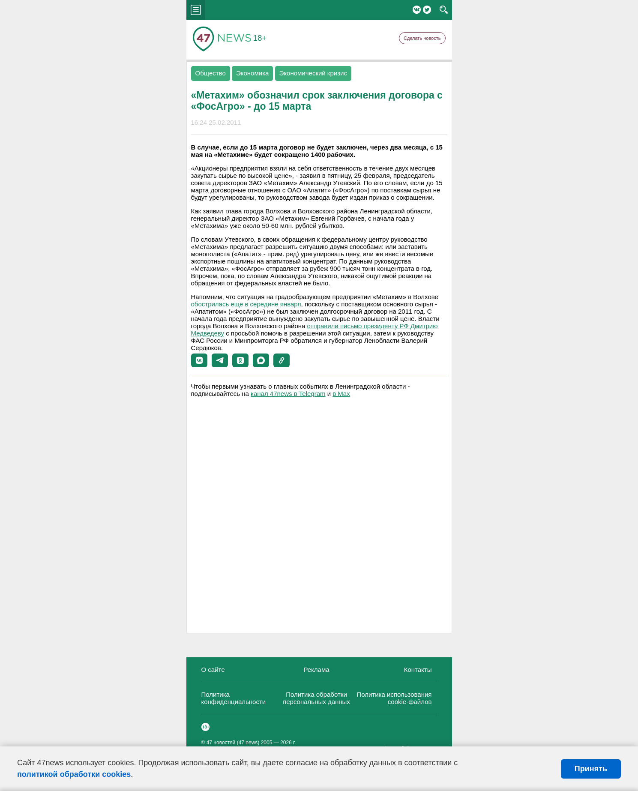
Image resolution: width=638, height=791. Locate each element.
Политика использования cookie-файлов (393, 698)
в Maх (341, 393)
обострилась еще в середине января (246, 304)
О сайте (213, 669)
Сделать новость (422, 38)
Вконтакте (417, 10)
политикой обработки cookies (74, 774)
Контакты (418, 669)
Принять (591, 768)
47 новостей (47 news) (233, 743)
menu (195, 10)
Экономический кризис (313, 73)
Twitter (427, 10)
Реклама (316, 669)
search (443, 10)
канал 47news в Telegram (288, 393)
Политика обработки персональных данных (316, 698)
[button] (199, 360)
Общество (210, 73)
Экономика (252, 73)
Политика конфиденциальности (233, 698)
